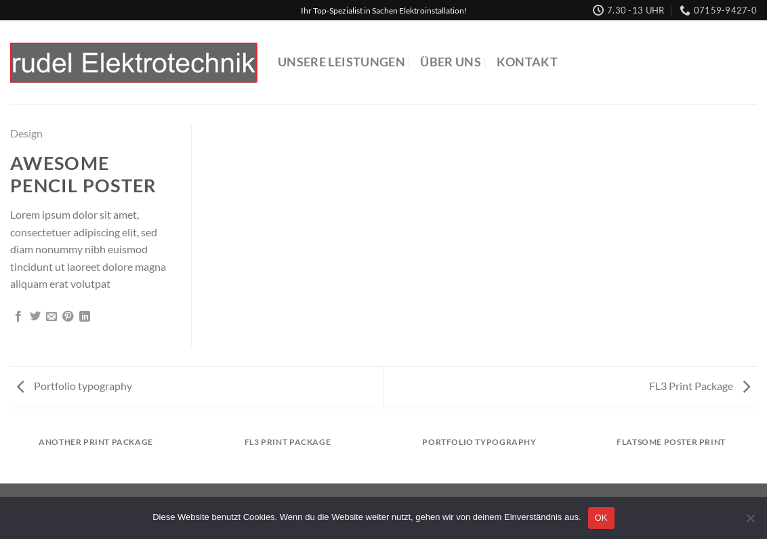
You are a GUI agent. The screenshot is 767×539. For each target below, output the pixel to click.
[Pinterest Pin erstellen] (67, 317)
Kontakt (527, 62)
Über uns (450, 62)
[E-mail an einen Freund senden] (51, 317)
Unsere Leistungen (341, 62)
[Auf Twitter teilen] (35, 317)
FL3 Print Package (699, 385)
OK (601, 518)
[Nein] (750, 522)
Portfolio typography (74, 385)
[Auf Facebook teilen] (18, 317)
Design (26, 133)
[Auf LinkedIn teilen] (84, 317)
